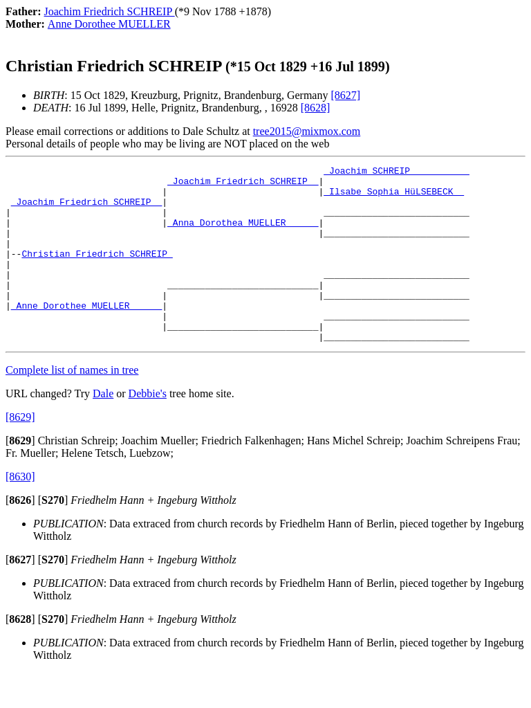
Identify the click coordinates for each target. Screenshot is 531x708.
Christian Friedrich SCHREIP (96, 272)
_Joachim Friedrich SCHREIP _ (242, 185)
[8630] (20, 512)
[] (20, 476)
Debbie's (148, 429)
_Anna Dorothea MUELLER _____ (242, 234)
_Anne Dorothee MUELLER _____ (86, 334)
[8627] (345, 95)
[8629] (20, 452)
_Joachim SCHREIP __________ (396, 172)
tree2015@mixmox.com (307, 131)
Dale (103, 429)
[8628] (315, 108)
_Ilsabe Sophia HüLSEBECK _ (394, 197)
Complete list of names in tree (72, 405)
